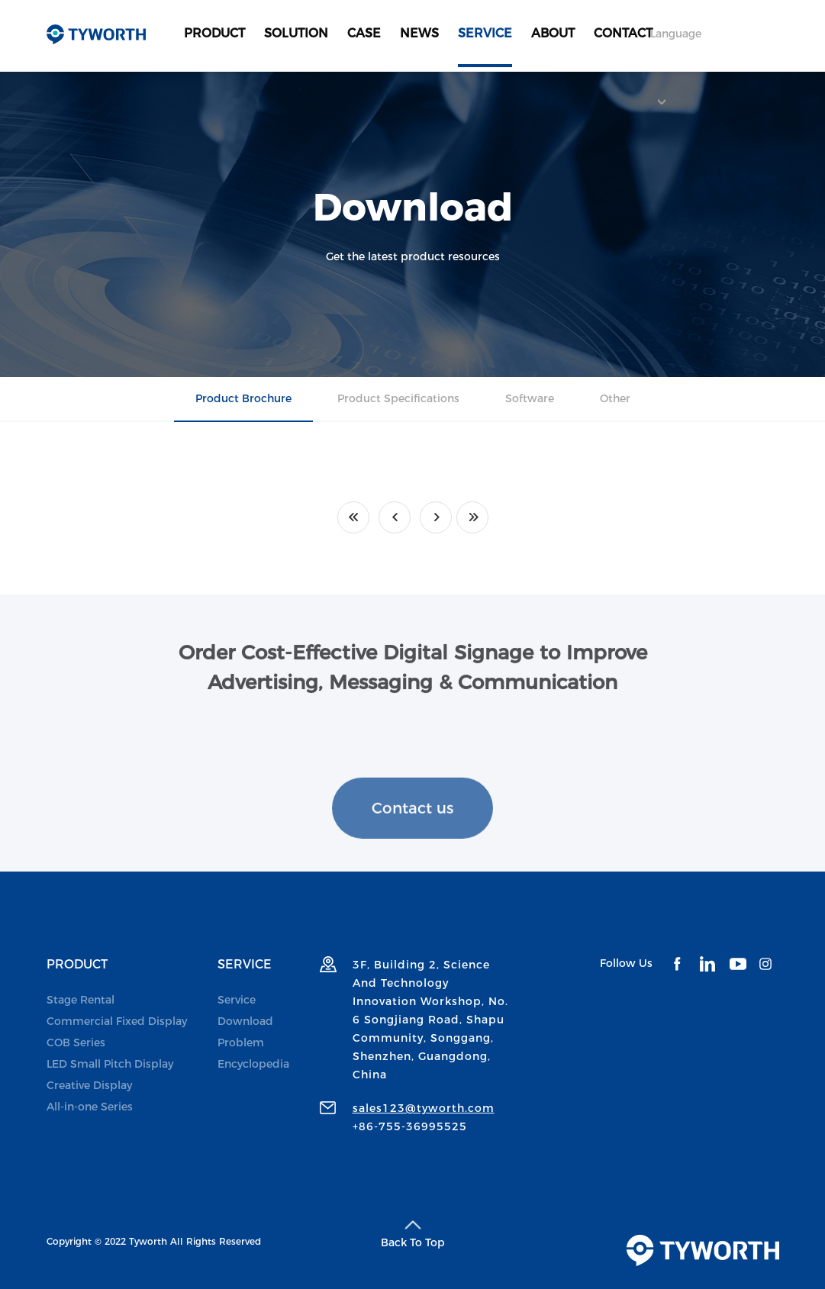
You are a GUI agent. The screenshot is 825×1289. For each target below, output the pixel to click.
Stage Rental (80, 1000)
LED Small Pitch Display (110, 1064)
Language (675, 47)
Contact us (412, 832)
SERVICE (485, 33)
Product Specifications (398, 398)
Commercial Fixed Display (117, 1021)
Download (245, 1021)
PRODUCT (214, 33)
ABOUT (553, 33)
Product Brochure (243, 398)
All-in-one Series (90, 1106)
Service (237, 1000)
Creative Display (89, 1085)
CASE (364, 33)
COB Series (76, 1042)
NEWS (419, 33)
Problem (241, 1042)
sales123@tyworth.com (424, 1108)
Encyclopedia (253, 1064)
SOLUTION (296, 33)
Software (529, 398)
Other (615, 398)
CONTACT (623, 33)
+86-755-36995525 (410, 1126)
